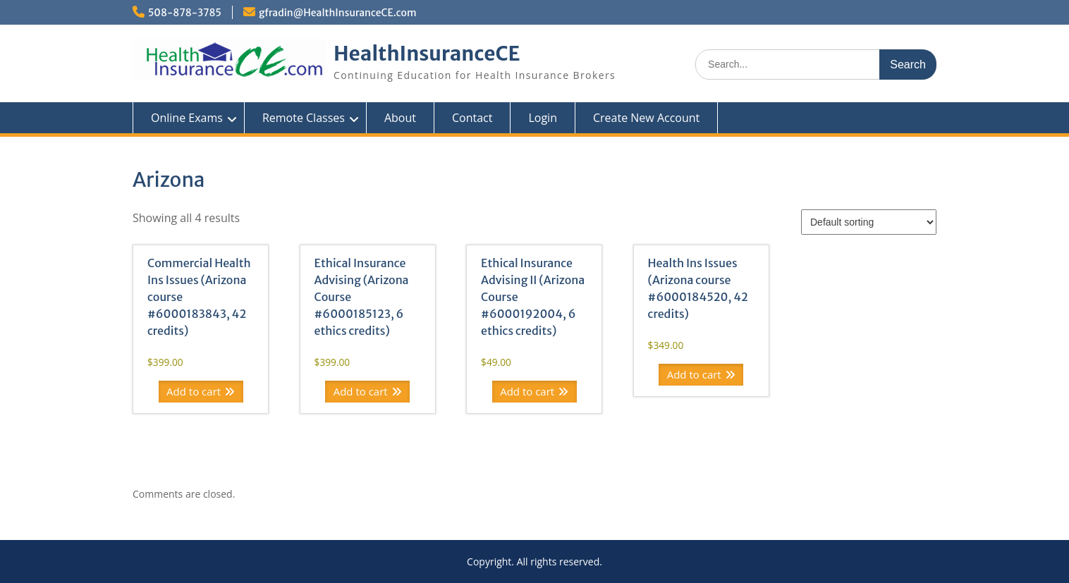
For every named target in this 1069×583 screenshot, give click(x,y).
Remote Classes (303, 117)
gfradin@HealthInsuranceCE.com (338, 12)
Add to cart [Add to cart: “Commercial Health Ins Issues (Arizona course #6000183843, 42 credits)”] (193, 391)
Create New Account (646, 117)
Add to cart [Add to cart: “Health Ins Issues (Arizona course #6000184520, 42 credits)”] (694, 374)
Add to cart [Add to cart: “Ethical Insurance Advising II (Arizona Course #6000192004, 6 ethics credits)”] (527, 391)
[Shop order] (868, 222)
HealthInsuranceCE (427, 53)
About (400, 117)
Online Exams (187, 117)
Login (542, 117)
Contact (472, 117)
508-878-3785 (184, 12)
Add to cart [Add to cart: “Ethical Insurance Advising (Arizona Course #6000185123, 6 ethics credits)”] (361, 391)
